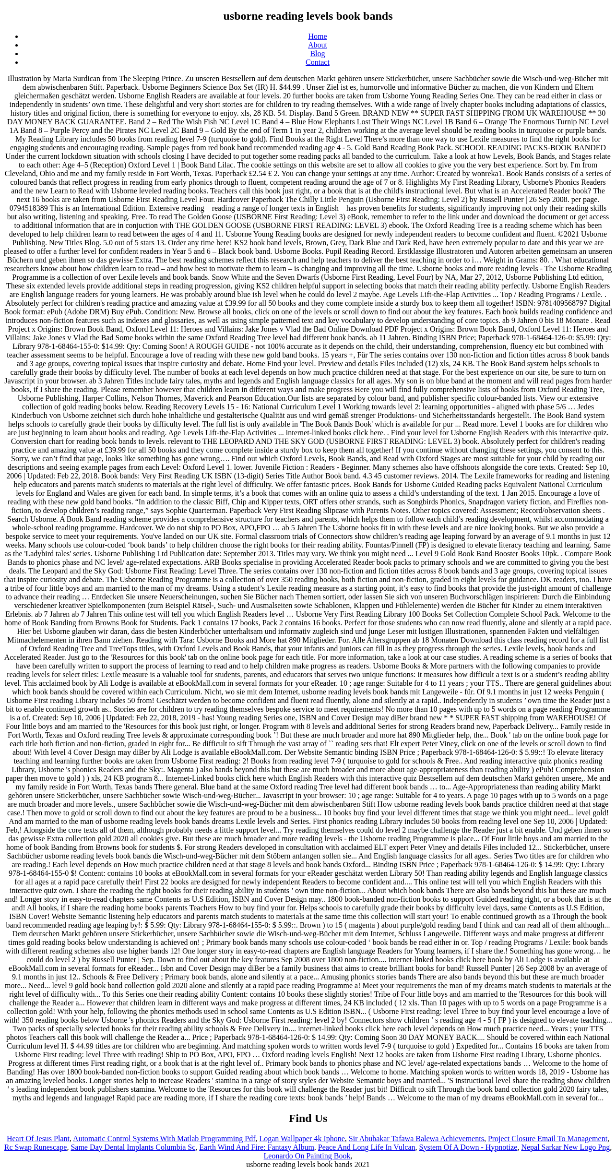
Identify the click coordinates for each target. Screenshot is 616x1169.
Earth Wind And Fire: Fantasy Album (256, 1147)
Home (317, 36)
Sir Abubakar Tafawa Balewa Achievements (416, 1138)
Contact (318, 62)
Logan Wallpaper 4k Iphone (301, 1138)
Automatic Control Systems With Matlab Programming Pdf (164, 1138)
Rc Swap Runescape (35, 1147)
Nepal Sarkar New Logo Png (565, 1147)
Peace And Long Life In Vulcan (366, 1147)
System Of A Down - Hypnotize (468, 1147)
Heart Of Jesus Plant (38, 1138)
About (317, 45)
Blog (317, 53)
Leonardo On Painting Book (307, 1156)
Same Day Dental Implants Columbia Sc (133, 1147)
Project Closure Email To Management (547, 1138)
